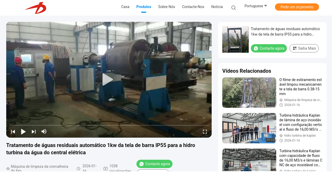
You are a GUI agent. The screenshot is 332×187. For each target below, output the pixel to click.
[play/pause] (23, 131)
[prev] (13, 131)
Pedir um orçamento (297, 7)
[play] (108, 79)
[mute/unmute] (44, 131)
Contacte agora (154, 164)
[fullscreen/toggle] (205, 131)
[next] (34, 131)
